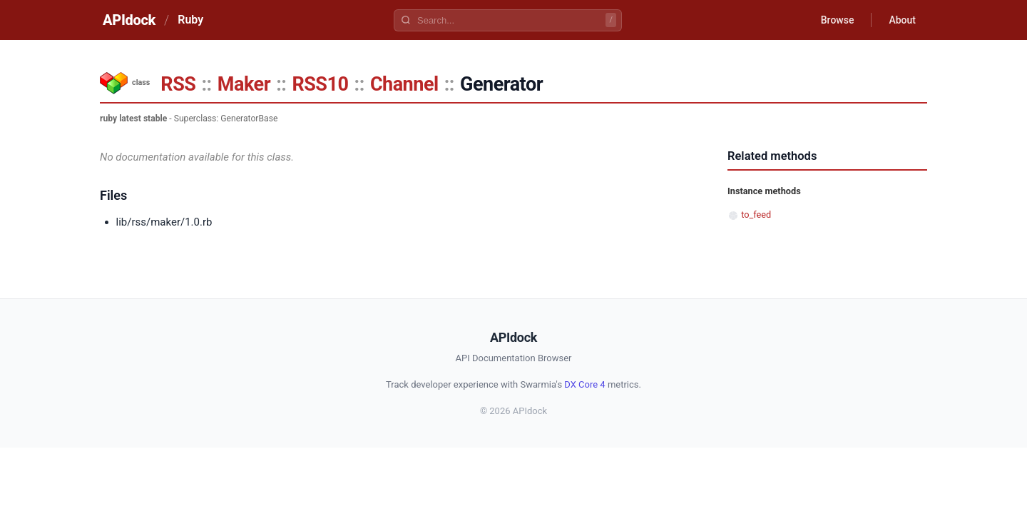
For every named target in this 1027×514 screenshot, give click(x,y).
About (902, 20)
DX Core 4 (584, 384)
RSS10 (320, 84)
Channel (404, 84)
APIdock (129, 20)
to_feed (756, 214)
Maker (244, 84)
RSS (177, 84)
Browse (837, 20)
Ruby (190, 19)
